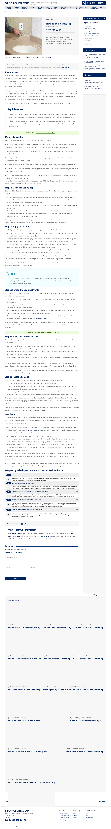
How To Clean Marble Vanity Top (45, 332)
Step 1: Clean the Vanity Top (91, 28)
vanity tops (38, 509)
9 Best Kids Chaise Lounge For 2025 (92, 86)
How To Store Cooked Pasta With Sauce (93, 88)
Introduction (88, 23)
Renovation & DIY (17, 57)
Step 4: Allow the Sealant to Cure (92, 35)
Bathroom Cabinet (46, 57)
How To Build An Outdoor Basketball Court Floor (94, 83)
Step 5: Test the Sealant (90, 38)
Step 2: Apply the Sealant (90, 31)
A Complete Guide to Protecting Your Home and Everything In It (94, 80)
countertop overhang (40, 319)
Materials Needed (88, 26)
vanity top (54, 144)
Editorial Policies (46, 536)
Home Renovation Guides (32, 57)
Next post (102, 801)
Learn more (65, 67)
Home (6, 11)
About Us (61, 810)
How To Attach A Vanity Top (45, 133)
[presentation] (16, 573)
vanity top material (33, 430)
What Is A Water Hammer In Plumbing (93, 91)
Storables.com (15, 533)
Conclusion (87, 40)
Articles (10, 11)
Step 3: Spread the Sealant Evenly (92, 33)
